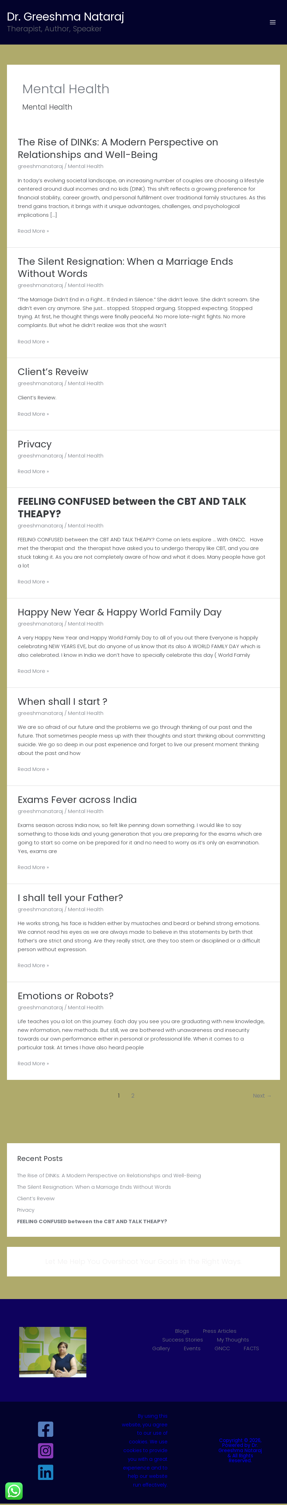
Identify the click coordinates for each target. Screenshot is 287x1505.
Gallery (161, 1349)
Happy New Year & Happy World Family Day (120, 613)
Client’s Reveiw (36, 1199)
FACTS (251, 1349)
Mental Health (85, 167)
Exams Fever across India (77, 801)
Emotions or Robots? (66, 997)
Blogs (182, 1332)
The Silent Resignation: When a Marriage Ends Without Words (94, 1188)
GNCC (222, 1349)
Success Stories (182, 1341)
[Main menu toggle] (272, 23)
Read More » (33, 233)
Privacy (25, 1211)
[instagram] (47, 1452)
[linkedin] (47, 1474)
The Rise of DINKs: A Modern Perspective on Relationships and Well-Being (109, 1177)
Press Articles (219, 1332)
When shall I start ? (62, 703)
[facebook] (47, 1431)
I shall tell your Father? (70, 899)
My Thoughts (233, 1341)
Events (192, 1349)
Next (262, 1097)
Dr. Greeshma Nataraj (75, 17)
